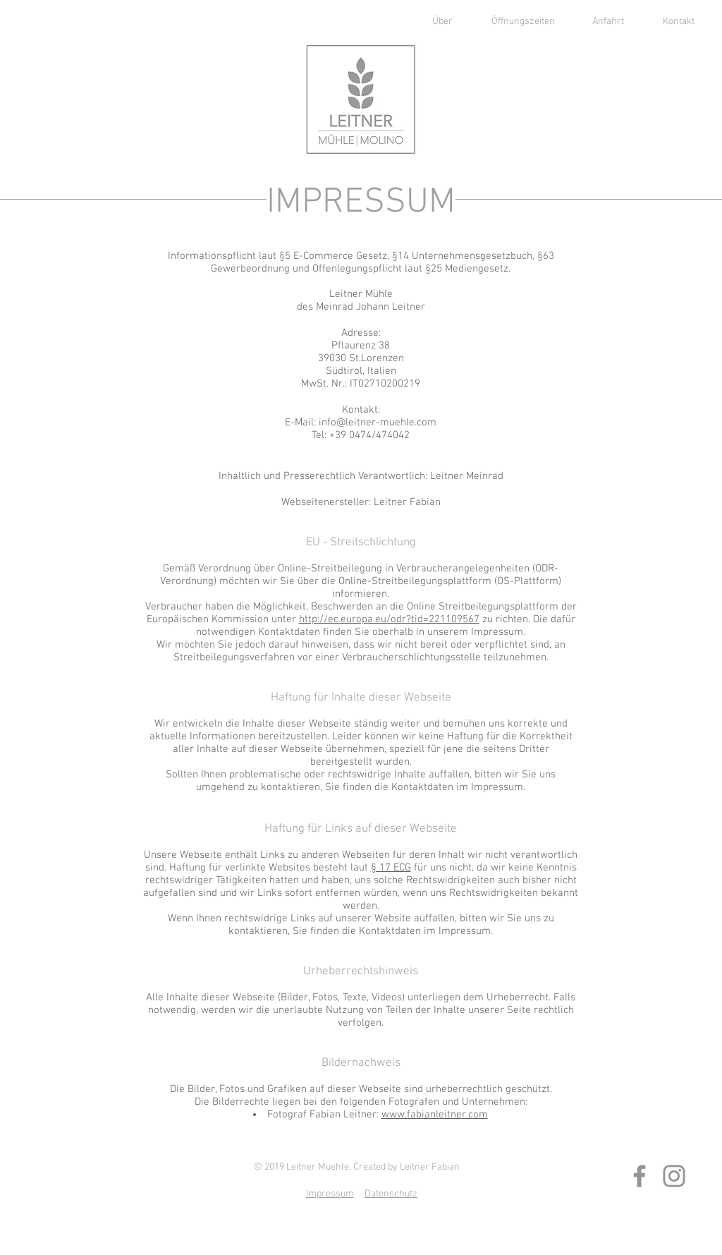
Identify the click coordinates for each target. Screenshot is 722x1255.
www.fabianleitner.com (434, 1114)
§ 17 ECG (391, 867)
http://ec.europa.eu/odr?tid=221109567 (389, 619)
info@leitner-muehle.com (377, 422)
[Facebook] (639, 1176)
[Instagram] (674, 1176)
